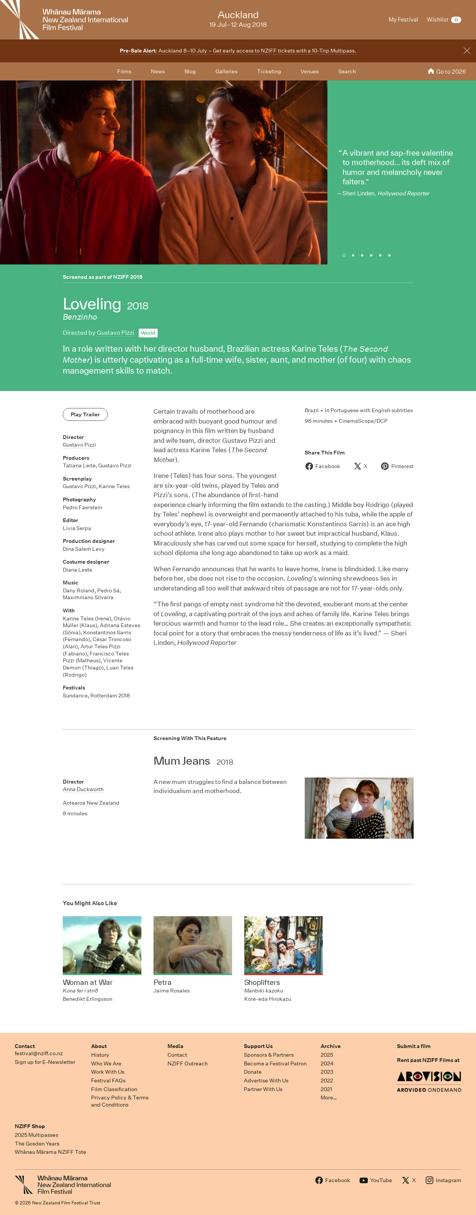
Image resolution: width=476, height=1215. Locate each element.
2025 (327, 1054)
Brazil (312, 410)
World (148, 333)
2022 (327, 1080)
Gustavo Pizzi (115, 332)
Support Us (258, 1046)
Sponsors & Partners (269, 1054)
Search (347, 71)
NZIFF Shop (30, 1126)
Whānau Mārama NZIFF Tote (50, 1152)
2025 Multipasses (36, 1135)
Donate (253, 1071)
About (99, 1046)
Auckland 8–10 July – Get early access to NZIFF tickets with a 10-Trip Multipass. (238, 50)
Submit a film (414, 1046)
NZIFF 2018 (128, 277)
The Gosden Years (37, 1143)
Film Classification (114, 1089)
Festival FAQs (108, 1080)
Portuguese (344, 410)
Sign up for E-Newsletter (45, 1062)
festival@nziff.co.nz (39, 1053)
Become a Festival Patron (275, 1063)
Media (175, 1046)
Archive (331, 1046)
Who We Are (106, 1063)
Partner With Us (263, 1089)
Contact (25, 1046)
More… (329, 1097)
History (100, 1054)
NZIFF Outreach (187, 1063)
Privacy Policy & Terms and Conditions (120, 1101)
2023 (327, 1071)
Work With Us (107, 1071)
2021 (326, 1089)
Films (124, 71)
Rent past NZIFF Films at (428, 1060)
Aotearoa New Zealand (91, 802)
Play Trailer (85, 414)
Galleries (226, 71)
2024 (327, 1063)
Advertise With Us (266, 1080)
